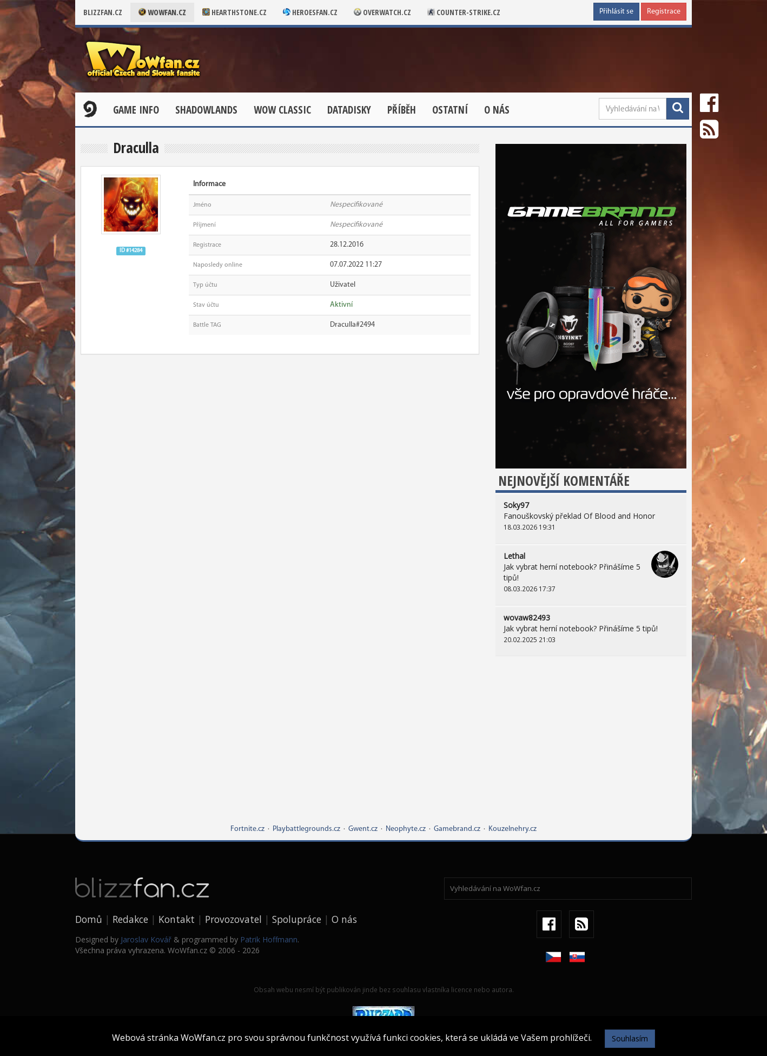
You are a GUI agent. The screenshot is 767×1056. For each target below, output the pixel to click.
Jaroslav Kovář (146, 939)
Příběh (401, 110)
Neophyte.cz (406, 829)
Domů (88, 919)
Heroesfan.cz (310, 12)
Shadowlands (206, 110)
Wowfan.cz (162, 12)
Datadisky (349, 110)
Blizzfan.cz (102, 12)
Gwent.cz (363, 829)
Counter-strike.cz (463, 12)
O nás (497, 110)
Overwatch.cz (382, 12)
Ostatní (450, 110)
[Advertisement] (590, 748)
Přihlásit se (616, 12)
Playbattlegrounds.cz (306, 829)
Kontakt (176, 919)
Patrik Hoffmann (268, 939)
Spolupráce (296, 919)
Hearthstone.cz (234, 12)
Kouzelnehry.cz (512, 829)
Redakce (130, 919)
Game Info (136, 110)
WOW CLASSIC (282, 110)
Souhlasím (630, 1038)
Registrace (663, 12)
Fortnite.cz (247, 829)
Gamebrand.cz (457, 829)
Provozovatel (233, 919)
